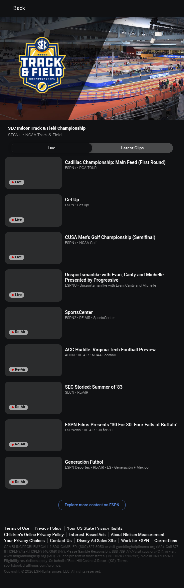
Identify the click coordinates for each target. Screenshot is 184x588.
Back (15, 8)
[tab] (51, 148)
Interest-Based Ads (87, 534)
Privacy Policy (48, 528)
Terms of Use (16, 528)
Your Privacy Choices (24, 540)
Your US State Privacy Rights (94, 528)
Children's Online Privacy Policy (34, 534)
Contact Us (61, 540)
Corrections (165, 540)
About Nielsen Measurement (138, 534)
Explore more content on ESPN (92, 505)
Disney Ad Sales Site (96, 540)
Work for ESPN (135, 540)
